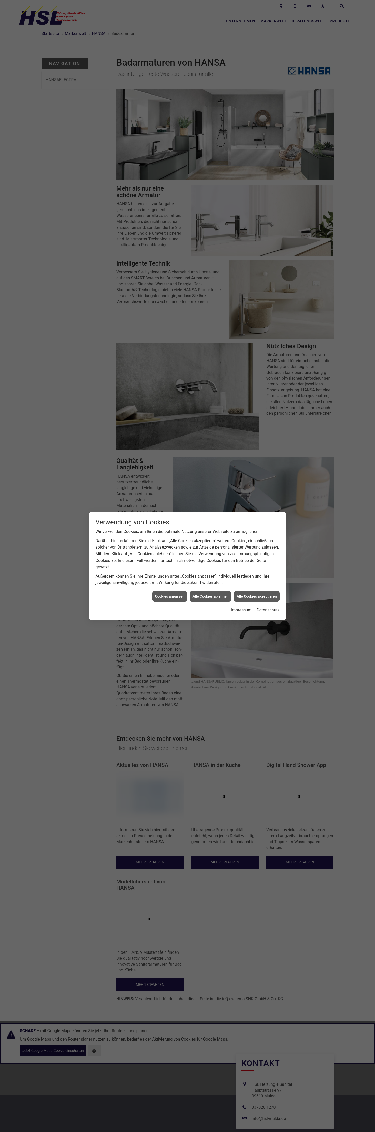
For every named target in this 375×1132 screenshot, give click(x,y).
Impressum (241, 608)
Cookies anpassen (170, 594)
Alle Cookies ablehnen (210, 594)
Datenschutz (268, 608)
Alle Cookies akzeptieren (257, 594)
